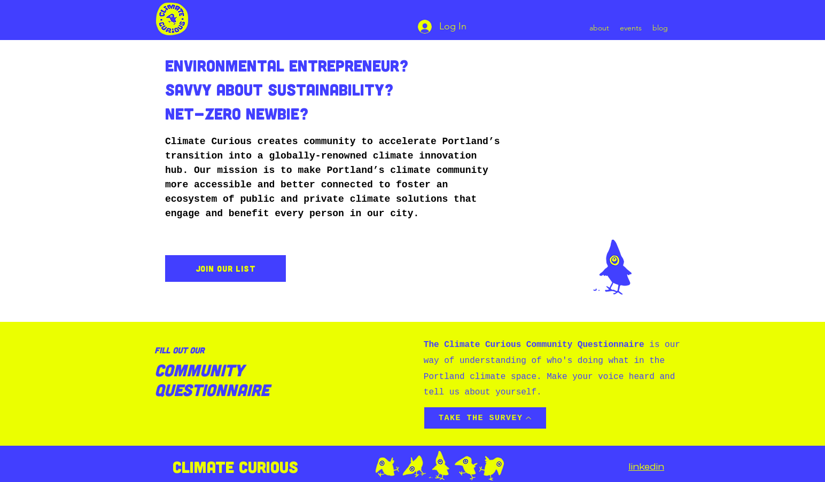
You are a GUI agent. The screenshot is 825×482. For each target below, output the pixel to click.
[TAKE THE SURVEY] (485, 418)
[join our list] (225, 268)
